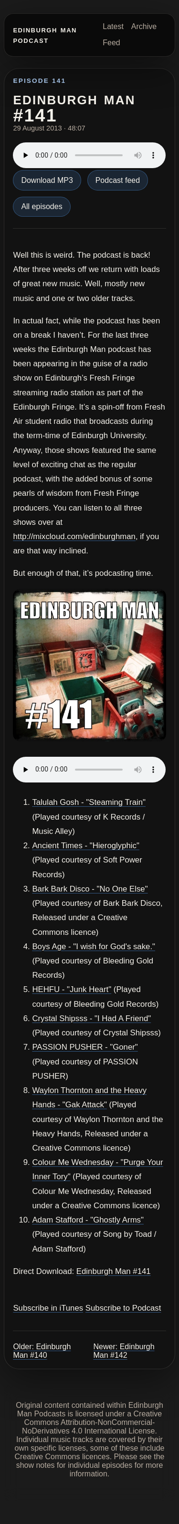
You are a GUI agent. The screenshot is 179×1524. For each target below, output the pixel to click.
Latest (113, 26)
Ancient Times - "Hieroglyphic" (85, 845)
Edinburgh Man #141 (113, 1271)
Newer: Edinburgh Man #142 (124, 1351)
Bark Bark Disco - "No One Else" (89, 888)
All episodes (41, 206)
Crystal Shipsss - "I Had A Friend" (91, 1018)
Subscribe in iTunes (48, 1308)
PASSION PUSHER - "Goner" (84, 1047)
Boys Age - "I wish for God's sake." (93, 946)
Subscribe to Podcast (123, 1308)
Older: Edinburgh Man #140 (42, 1351)
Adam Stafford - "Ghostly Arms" (88, 1219)
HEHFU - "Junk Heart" (71, 989)
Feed (111, 43)
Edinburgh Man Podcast (45, 34)
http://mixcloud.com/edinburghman (74, 536)
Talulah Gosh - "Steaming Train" (89, 802)
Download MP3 (47, 180)
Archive (144, 26)
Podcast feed (117, 180)
